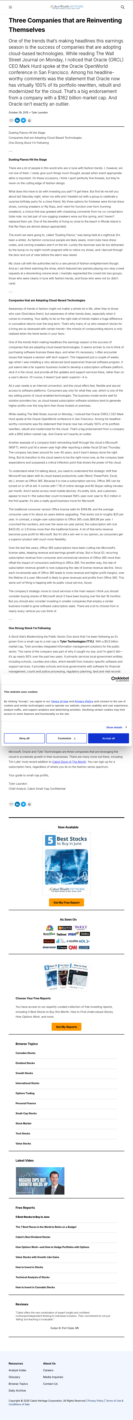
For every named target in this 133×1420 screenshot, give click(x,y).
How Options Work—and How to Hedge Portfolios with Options (52, 1247)
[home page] (66, 7)
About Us (49, 1363)
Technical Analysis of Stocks (33, 1277)
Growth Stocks (24, 1073)
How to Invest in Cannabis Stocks (35, 1287)
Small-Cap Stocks (26, 1113)
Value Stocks (23, 1143)
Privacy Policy (95, 1400)
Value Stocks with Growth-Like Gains (37, 1257)
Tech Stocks (23, 1133)
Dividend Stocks (25, 1063)
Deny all (24, 738)
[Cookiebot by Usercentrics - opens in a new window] (114, 679)
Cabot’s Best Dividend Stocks (33, 1236)
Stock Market (23, 1123)
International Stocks (27, 1083)
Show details (114, 727)
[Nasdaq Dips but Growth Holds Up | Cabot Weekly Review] (40, 1180)
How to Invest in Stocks (29, 1267)
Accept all (108, 738)
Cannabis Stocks (26, 1053)
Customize (66, 738)
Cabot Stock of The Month (69, 761)
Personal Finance (26, 1103)
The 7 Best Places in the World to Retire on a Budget (46, 1226)
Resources (16, 1363)
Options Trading (25, 1093)
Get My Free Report (66, 902)
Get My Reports (66, 1027)
